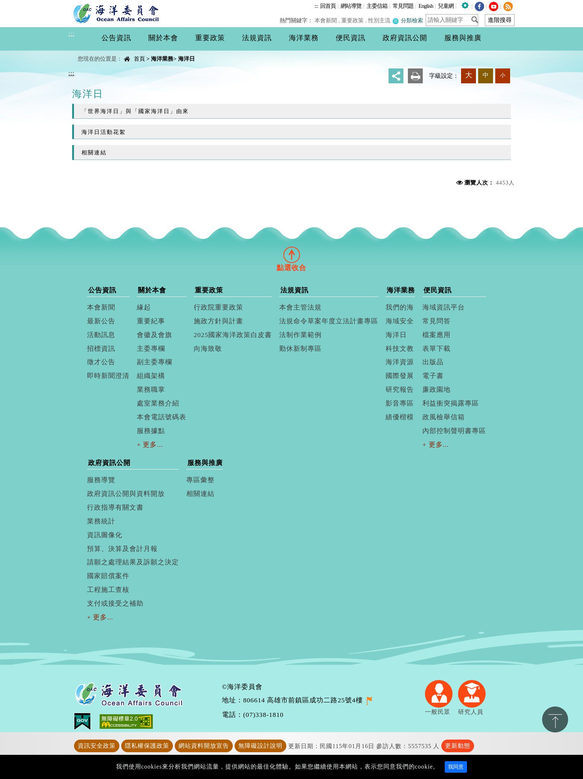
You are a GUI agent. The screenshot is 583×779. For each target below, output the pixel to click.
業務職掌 (151, 389)
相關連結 (94, 152)
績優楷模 (400, 417)
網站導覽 (351, 6)
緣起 (144, 307)
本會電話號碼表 (161, 417)
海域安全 (400, 321)
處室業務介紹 (158, 403)
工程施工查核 (108, 589)
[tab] (291, 254)
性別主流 (379, 20)
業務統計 (101, 521)
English (425, 6)
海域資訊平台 (443, 307)
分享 (396, 75)
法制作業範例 (300, 335)
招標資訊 (101, 348)
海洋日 (186, 58)
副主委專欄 (154, 362)
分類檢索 (407, 20)
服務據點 (151, 431)
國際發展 (400, 375)
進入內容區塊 (19, 4)
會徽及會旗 (154, 335)
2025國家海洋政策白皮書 (233, 335)
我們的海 (400, 307)
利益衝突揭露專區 (450, 403)
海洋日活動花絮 (103, 132)
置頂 (555, 719)
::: (316, 6)
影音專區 (400, 403)
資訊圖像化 (104, 535)
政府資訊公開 (109, 463)
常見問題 (403, 6)
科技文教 (400, 348)
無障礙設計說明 (260, 746)
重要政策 (353, 20)
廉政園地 (436, 389)
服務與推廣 (205, 463)
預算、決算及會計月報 (122, 548)
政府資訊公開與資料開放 (126, 493)
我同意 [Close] (456, 767)
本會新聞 (327, 20)
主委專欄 (151, 348)
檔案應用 (436, 335)
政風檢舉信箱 (443, 417)
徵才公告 (101, 362)
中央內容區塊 (87, 52)
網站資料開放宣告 (203, 746)
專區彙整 (200, 480)
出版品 (433, 362)
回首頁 (328, 6)
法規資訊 (294, 290)
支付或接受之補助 (115, 603)
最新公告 (101, 321)
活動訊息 (101, 335)
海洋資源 (400, 362)
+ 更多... (150, 444)
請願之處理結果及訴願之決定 (133, 562)
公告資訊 (102, 290)
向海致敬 (208, 348)
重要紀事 (151, 321)
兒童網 (446, 6)
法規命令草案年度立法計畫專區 (328, 321)
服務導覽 (101, 480)
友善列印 (415, 75)
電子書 (433, 375)
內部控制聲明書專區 (454, 431)
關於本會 (152, 290)
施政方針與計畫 (218, 321)
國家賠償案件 (108, 576)
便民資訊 (437, 290)
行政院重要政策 (218, 307)
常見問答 (436, 321)
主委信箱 (377, 6)
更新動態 (457, 746)
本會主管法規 (300, 307)
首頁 (139, 58)
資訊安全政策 (97, 746)
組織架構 (151, 375)
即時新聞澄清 (108, 375)
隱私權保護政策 (147, 746)
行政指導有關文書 (115, 507)
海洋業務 (162, 58)
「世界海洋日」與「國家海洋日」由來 (135, 111)
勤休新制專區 (300, 348)
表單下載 (436, 348)
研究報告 (400, 389)
